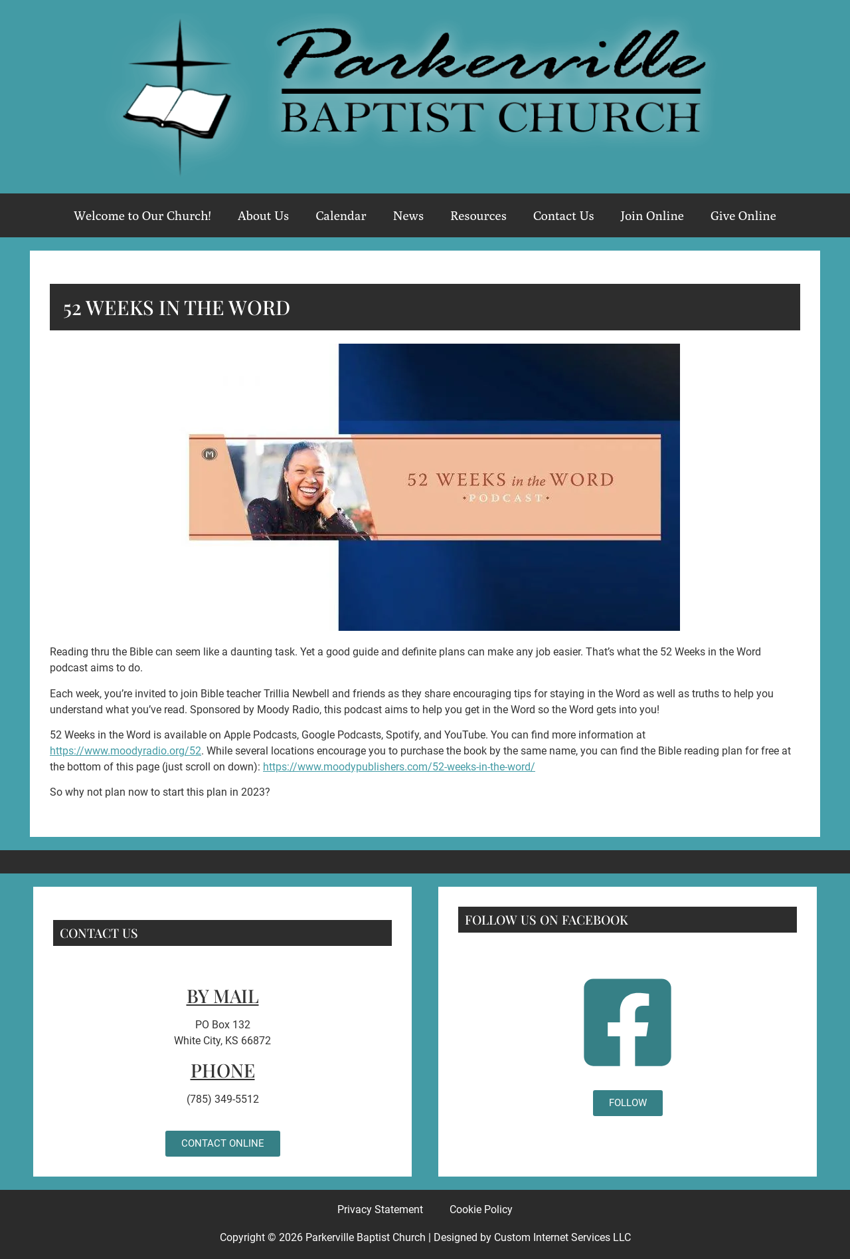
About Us (264, 215)
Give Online (743, 215)
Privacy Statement (380, 1209)
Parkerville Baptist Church (365, 1237)
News (408, 215)
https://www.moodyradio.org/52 (125, 750)
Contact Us (563, 215)
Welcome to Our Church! (142, 215)
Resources (478, 215)
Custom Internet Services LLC (562, 1237)
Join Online (652, 215)
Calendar (340, 215)
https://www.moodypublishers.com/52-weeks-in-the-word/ (399, 766)
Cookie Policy (481, 1209)
